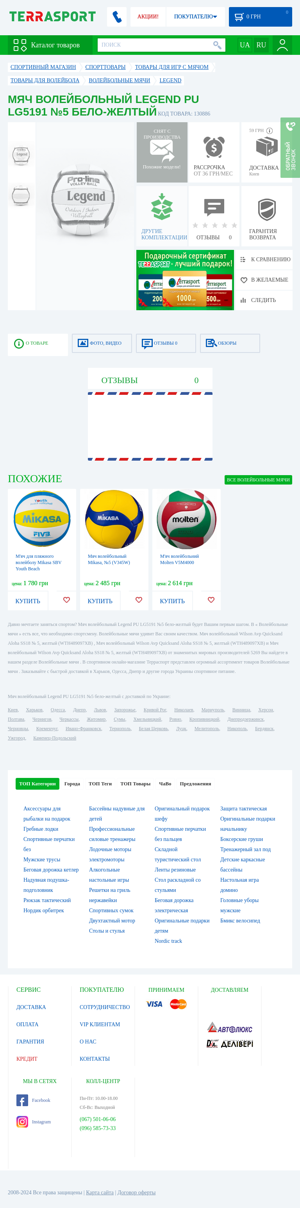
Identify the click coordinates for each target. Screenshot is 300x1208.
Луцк (181, 728)
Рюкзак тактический (47, 900)
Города (72, 784)
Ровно (175, 719)
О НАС (88, 1042)
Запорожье (124, 710)
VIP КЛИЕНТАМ (100, 1024)
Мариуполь (213, 710)
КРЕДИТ (27, 1059)
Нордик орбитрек (43, 910)
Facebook (33, 1100)
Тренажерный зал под (245, 849)
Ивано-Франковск (83, 728)
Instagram (33, 1122)
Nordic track (168, 941)
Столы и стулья (107, 931)
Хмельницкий (147, 719)
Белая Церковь (153, 728)
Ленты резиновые (175, 870)
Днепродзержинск (245, 719)
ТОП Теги (100, 784)
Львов (100, 710)
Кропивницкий (204, 719)
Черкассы (69, 719)
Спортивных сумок (111, 910)
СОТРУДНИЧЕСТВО (105, 1007)
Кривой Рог (155, 710)
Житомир (96, 719)
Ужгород (16, 738)
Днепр (79, 710)
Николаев (183, 710)
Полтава (16, 719)
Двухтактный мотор (112, 921)
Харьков (34, 710)
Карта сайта (100, 1192)
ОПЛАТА (27, 1024)
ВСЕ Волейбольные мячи (258, 480)
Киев (13, 710)
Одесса (58, 710)
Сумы (119, 719)
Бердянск (264, 728)
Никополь (237, 728)
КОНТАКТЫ (95, 1059)
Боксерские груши (241, 839)
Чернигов (41, 719)
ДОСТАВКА (31, 1007)
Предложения (195, 784)
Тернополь (119, 728)
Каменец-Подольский (54, 738)
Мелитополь (207, 728)
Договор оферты (137, 1192)
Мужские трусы (41, 860)
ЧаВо (165, 784)
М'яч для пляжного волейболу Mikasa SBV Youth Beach (39, 562)
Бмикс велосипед (240, 921)
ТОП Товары (135, 784)
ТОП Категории (37, 784)
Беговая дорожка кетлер (51, 870)
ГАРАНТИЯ (30, 1042)
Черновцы (18, 728)
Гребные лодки (40, 829)
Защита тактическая (243, 809)
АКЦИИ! (148, 17)
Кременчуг (46, 728)
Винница (241, 710)
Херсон (265, 710)
